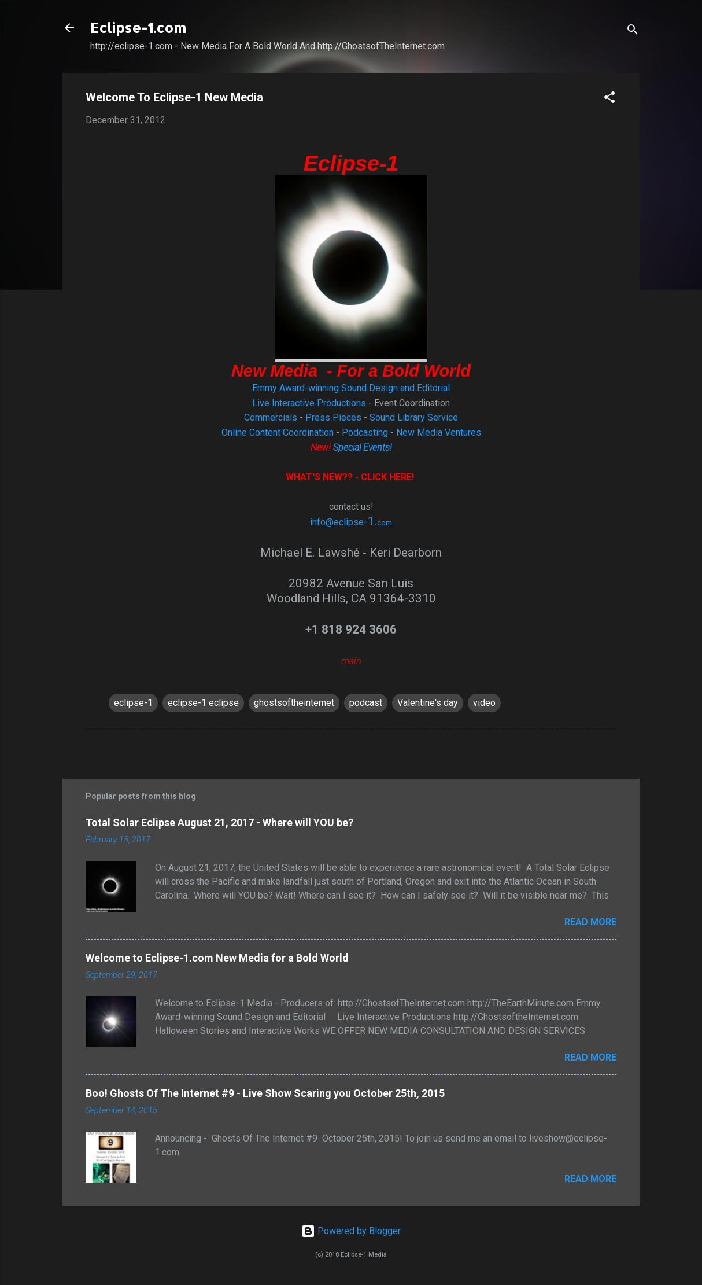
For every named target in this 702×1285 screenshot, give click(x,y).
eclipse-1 (133, 702)
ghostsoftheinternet (294, 702)
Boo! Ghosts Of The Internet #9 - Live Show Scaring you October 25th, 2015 (265, 1093)
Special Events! (362, 447)
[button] (609, 99)
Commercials (270, 417)
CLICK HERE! (388, 477)
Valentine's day (427, 702)
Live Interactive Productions (309, 402)
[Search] (633, 31)
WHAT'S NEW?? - (323, 477)
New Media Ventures (438, 432)
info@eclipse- (338, 522)
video (484, 702)
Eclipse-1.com (138, 27)
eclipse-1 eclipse (203, 702)
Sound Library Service (414, 417)
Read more (590, 921)
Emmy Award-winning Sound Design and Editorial (351, 387)
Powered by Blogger (351, 1230)
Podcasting (365, 432)
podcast (365, 702)
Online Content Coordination (277, 432)
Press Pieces (333, 417)
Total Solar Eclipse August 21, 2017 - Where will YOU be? (219, 822)
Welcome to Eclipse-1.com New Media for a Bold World (217, 958)
